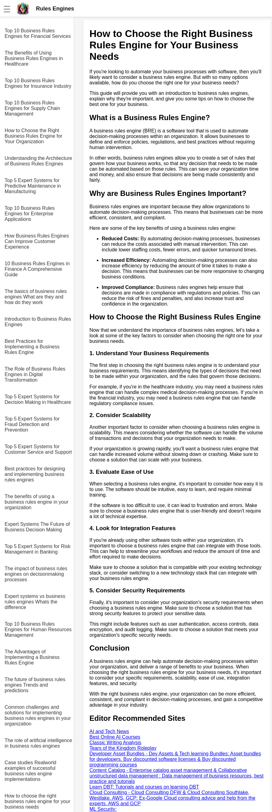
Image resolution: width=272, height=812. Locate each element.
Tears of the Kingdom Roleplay (122, 748)
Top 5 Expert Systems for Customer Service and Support (38, 449)
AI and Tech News (109, 731)
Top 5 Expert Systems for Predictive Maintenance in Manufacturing (33, 186)
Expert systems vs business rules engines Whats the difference (35, 602)
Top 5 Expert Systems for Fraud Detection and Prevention (32, 424)
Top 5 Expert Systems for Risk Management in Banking (37, 549)
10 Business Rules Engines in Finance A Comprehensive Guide (37, 269)
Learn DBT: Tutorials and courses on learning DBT (144, 787)
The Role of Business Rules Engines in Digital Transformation (35, 374)
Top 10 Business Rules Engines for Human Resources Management (38, 629)
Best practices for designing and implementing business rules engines (35, 474)
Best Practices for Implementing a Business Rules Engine (32, 347)
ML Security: (102, 809)
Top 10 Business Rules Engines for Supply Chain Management (32, 108)
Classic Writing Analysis (115, 742)
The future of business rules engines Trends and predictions (35, 685)
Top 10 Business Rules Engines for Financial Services (38, 33)
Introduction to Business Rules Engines (38, 321)
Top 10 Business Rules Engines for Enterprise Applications (30, 213)
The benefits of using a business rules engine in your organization (36, 502)
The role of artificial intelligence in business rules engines (38, 743)
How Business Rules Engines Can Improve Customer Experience (37, 241)
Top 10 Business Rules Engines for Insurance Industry (38, 83)
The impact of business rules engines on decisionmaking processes (36, 574)
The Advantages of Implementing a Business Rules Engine (32, 657)
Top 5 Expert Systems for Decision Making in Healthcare (38, 399)
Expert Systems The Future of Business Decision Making (37, 527)
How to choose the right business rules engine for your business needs (37, 801)
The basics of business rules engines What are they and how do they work (36, 297)
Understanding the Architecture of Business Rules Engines (38, 161)
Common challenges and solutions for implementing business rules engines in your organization (38, 715)
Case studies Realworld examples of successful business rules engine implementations (30, 771)
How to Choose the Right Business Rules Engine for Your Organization (33, 136)
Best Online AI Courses (114, 737)
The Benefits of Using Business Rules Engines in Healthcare (34, 58)
